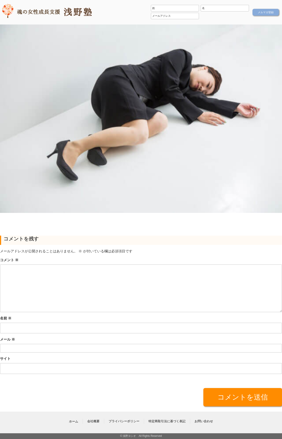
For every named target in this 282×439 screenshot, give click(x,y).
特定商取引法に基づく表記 (167, 421)
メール (7, 339)
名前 (5, 318)
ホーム (73, 421)
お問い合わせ (204, 421)
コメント (9, 260)
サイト (5, 358)
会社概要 (93, 421)
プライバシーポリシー (124, 421)
